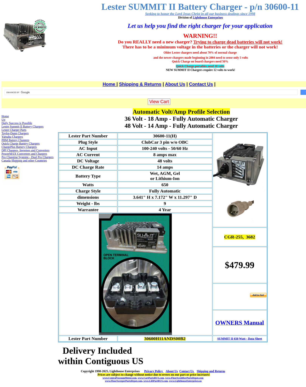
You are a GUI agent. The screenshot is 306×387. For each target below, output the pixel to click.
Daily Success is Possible (17, 123)
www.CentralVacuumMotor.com (120, 377)
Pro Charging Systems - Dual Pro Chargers (28, 157)
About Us (175, 84)
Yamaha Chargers (12, 136)
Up (3, 119)
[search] (150, 92)
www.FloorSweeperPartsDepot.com (123, 380)
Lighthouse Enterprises (208, 17)
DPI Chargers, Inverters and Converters (25, 150)
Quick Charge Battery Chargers (21, 143)
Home (109, 84)
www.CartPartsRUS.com (151, 377)
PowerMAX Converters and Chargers (24, 153)
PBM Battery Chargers (15, 140)
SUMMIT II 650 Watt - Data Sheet (239, 338)
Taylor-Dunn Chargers (15, 133)
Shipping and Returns (211, 371)
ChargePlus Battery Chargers (19, 147)
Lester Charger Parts (14, 130)
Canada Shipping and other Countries (24, 160)
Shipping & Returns (140, 84)
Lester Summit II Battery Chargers (22, 126)
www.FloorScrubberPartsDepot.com (184, 377)
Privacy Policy (154, 371)
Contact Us (201, 84)
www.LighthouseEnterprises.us (185, 380)
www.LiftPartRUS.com (155, 380)
